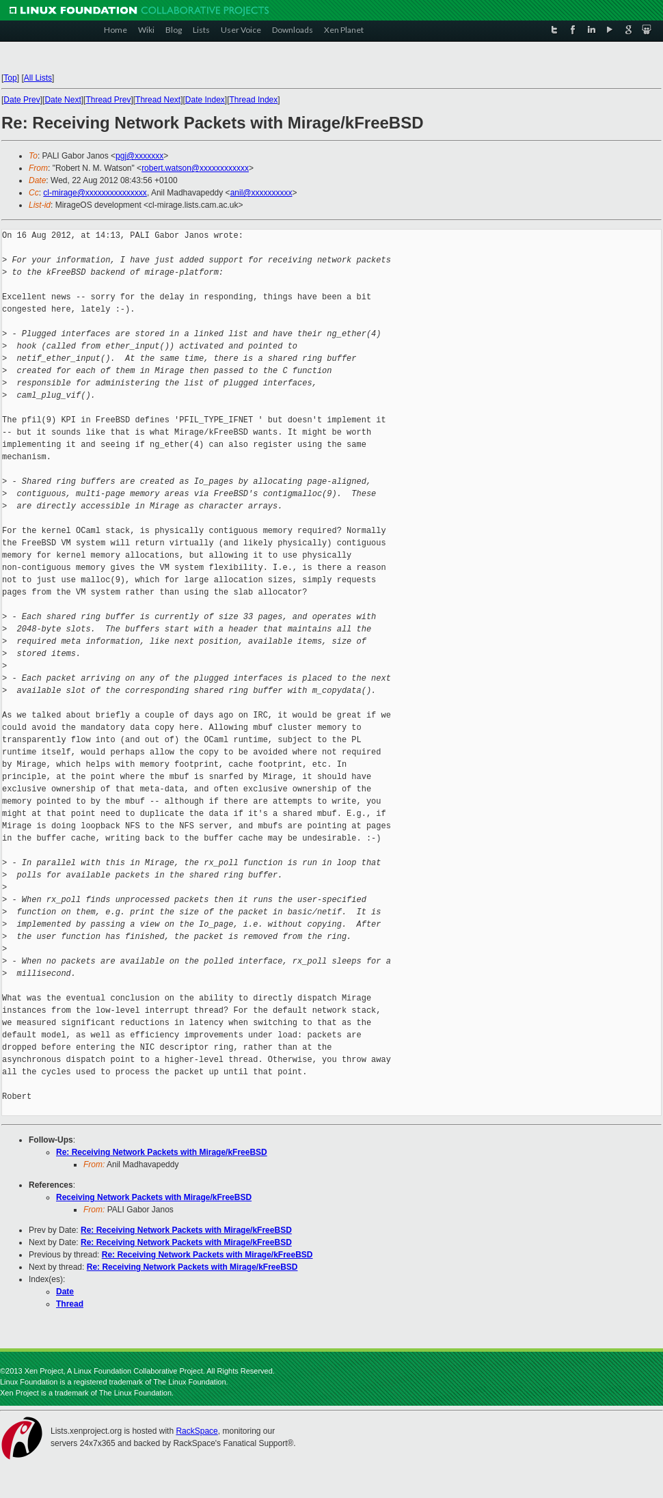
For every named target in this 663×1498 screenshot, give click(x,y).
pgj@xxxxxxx (139, 156)
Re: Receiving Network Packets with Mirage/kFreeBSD (161, 1152)
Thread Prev (108, 100)
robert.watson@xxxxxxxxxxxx (195, 168)
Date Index (205, 100)
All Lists (38, 78)
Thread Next (157, 100)
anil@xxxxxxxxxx (261, 193)
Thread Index (254, 100)
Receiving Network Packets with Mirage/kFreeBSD (154, 1197)
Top (9, 78)
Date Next (62, 100)
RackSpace (196, 1431)
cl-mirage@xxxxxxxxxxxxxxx (95, 193)
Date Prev (21, 100)
